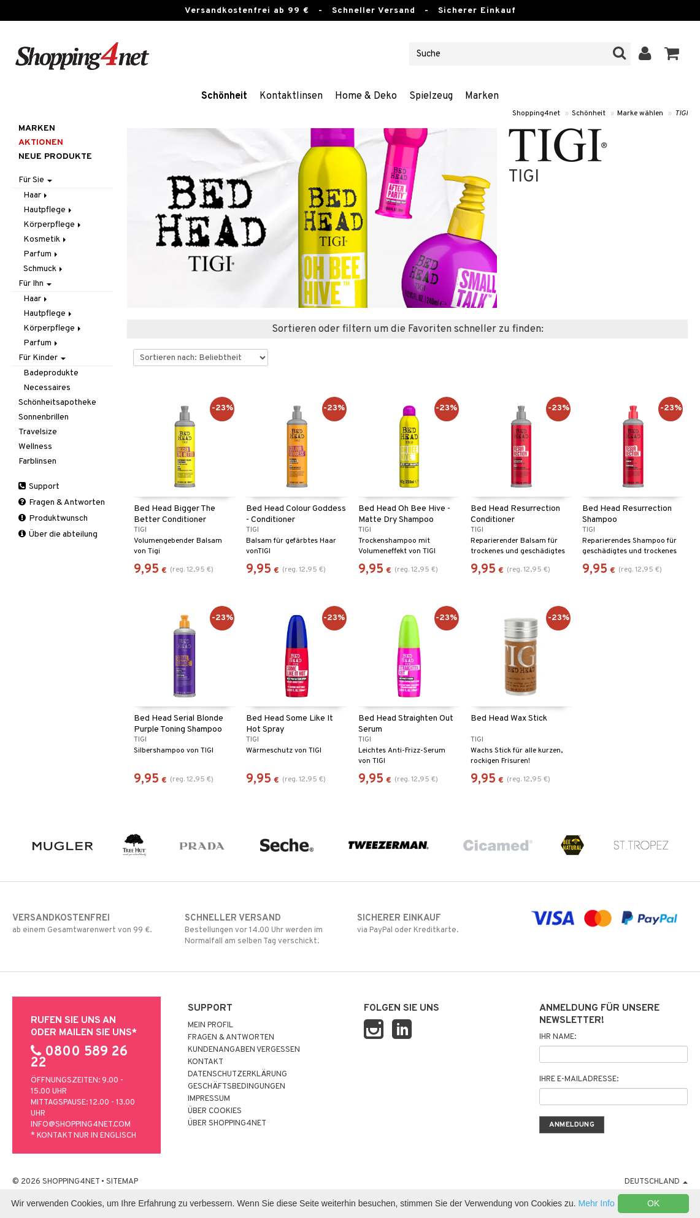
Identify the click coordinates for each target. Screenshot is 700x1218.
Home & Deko (366, 96)
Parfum (41, 254)
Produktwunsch (53, 518)
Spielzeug (431, 96)
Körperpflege (53, 225)
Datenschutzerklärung (237, 1074)
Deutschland (656, 1182)
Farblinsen (37, 461)
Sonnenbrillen (43, 417)
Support (39, 486)
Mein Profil (210, 1025)
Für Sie (35, 180)
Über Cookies (215, 1111)
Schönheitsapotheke (57, 402)
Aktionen (40, 142)
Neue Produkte (55, 156)
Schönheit (224, 96)
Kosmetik (45, 239)
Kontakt (205, 1062)
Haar (36, 195)
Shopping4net (536, 113)
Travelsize (37, 432)
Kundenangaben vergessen (244, 1050)
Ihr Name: (557, 1037)
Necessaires (47, 388)
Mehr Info (597, 1203)
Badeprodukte (51, 373)
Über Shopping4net (227, 1123)
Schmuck (43, 269)
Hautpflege (48, 210)
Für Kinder (42, 358)
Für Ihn (35, 283)
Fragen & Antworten (61, 502)
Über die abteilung (58, 534)
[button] (672, 54)
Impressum (209, 1099)
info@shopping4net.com (81, 1125)
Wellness (35, 447)
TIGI (681, 113)
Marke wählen (640, 113)
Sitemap (122, 1182)
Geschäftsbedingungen (236, 1087)
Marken (482, 96)
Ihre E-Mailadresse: (578, 1079)
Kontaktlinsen (291, 96)
